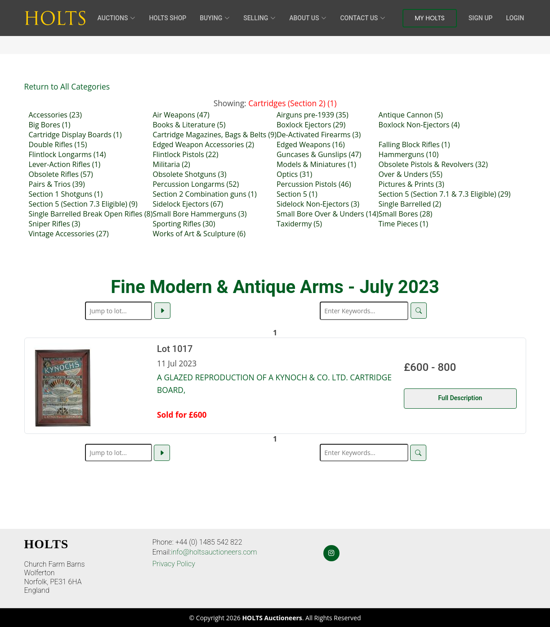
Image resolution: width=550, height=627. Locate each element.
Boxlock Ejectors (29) (311, 125)
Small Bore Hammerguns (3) (199, 214)
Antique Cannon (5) (411, 115)
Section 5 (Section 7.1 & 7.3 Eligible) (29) (445, 194)
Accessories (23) (55, 115)
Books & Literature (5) (188, 125)
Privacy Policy (173, 563)
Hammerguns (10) (409, 154)
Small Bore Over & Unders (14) (328, 214)
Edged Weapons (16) (311, 144)
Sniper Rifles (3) (54, 224)
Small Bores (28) (406, 214)
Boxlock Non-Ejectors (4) (419, 125)
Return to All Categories (67, 86)
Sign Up (480, 18)
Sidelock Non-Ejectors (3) (318, 204)
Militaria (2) (171, 164)
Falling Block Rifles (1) (414, 144)
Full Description (460, 397)
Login (515, 18)
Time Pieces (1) (403, 224)
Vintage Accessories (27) (69, 234)
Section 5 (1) (297, 194)
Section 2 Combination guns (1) (204, 194)
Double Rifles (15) (58, 144)
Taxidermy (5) (299, 224)
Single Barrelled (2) (410, 204)
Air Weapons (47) (180, 115)
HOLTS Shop (167, 18)
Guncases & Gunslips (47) (319, 154)
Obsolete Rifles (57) (61, 174)
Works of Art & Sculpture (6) (198, 234)
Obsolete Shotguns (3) (189, 174)
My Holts (430, 18)
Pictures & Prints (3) (411, 184)
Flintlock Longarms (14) (67, 154)
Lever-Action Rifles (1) (65, 164)
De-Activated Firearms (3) (319, 135)
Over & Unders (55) (411, 174)
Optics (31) (294, 174)
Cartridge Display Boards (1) (75, 135)
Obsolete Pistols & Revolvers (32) (433, 164)
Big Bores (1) (50, 125)
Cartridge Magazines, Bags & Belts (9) (214, 135)
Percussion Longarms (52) (195, 184)
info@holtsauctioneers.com (214, 552)
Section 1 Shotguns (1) (66, 194)
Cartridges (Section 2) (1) (292, 103)
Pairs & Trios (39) (57, 184)
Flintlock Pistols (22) (185, 154)
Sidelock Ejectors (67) (187, 204)
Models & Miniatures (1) (316, 164)
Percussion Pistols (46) (314, 184)
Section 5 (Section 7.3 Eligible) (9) (83, 204)
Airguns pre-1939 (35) (313, 115)
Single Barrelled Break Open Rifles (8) (91, 214)
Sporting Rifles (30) (183, 224)
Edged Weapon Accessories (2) (203, 144)
